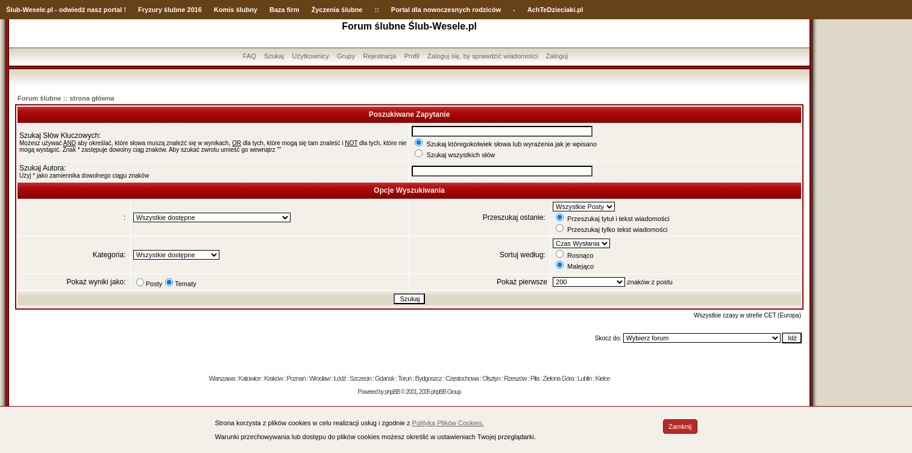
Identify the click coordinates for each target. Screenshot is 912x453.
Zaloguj (557, 56)
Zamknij (680, 426)
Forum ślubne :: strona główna (66, 98)
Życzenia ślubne (337, 9)
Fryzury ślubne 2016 (170, 9)
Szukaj (274, 56)
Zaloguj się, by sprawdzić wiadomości (482, 56)
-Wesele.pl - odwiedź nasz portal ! (73, 9)
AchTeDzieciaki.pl (555, 9)
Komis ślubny (235, 9)
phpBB (392, 392)
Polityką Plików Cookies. (448, 422)
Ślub (13, 9)
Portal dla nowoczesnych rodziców (446, 9)
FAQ (249, 56)
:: (376, 9)
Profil (412, 56)
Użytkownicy (310, 56)
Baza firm (284, 9)
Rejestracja (379, 56)
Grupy (346, 56)
